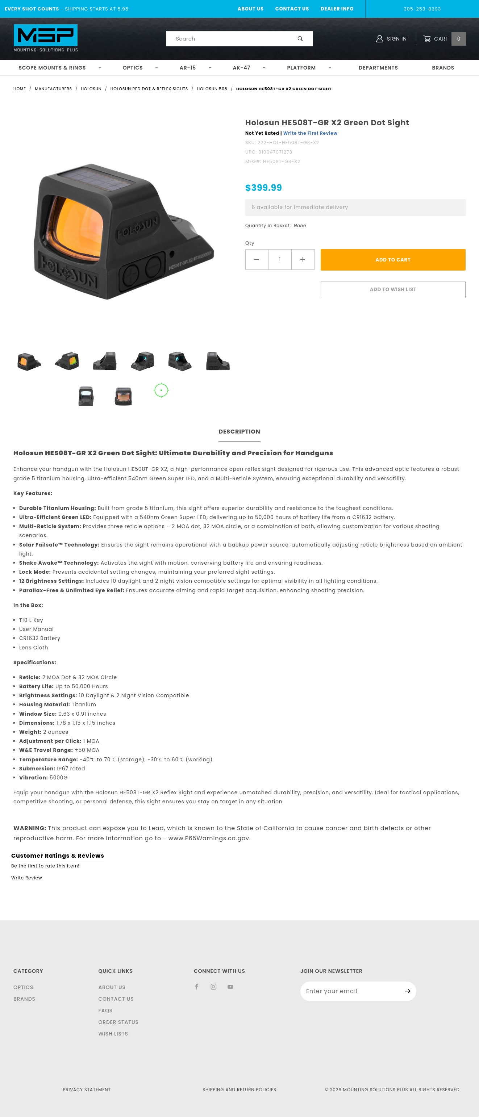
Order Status (118, 1022)
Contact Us (292, 8)
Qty (250, 243)
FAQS (105, 1010)
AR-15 (196, 67)
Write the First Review (310, 133)
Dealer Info (337, 8)
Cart (444, 38)
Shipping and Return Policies (239, 1090)
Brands (443, 67)
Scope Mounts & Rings (59, 67)
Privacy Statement (87, 1090)
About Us (251, 8)
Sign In (391, 38)
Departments (378, 67)
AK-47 (249, 67)
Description (239, 431)
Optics (141, 67)
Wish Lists (113, 1033)
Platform (309, 67)
